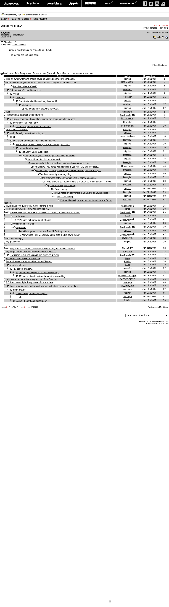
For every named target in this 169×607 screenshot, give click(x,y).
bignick (127, 79)
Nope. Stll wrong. (65, 196)
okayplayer (11, 3)
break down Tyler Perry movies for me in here (24, 73)
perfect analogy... (18, 265)
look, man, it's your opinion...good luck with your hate (50, 155)
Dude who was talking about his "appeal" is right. (29, 261)
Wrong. (16, 94)
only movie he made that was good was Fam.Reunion (31, 279)
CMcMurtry (127, 248)
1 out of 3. (20, 97)
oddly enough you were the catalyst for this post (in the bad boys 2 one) (43, 82)
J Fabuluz (127, 122)
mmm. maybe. (19, 290)
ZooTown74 (125, 115)
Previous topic (150, 28)
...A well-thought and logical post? (31, 293)
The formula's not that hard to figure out (24, 115)
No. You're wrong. (59, 189)
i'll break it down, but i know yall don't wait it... (27, 209)
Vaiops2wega (127, 206)
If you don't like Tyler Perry (25, 123)
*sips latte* (21, 227)
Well (8, 112)
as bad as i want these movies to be (23, 258)
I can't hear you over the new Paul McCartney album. (44, 231)
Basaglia (127, 129)
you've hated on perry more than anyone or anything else (81, 193)
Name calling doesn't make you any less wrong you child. (43, 144)
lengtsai (127, 241)
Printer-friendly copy (13, 15)
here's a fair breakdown (17, 129)
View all (51, 73)
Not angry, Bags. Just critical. (35, 152)
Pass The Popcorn (20, 19)
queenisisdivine (127, 136)
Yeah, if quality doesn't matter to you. (27, 133)
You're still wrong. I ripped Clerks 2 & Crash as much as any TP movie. (78, 182)
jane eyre (127, 282)
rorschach (127, 89)
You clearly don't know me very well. (42, 109)
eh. (20, 297)
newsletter (127, 3)
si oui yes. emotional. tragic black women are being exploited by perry (42, 119)
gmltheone (127, 112)
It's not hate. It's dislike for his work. (44, 159)
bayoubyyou (127, 238)
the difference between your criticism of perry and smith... (69, 178)
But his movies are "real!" (25, 86)
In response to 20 (19, 44)
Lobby (4, 19)
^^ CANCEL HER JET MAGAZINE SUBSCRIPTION (34, 255)
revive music (91, 3)
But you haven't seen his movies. (25, 90)
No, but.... (26, 105)
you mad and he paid (28, 148)
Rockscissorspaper (127, 275)
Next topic (163, 28)
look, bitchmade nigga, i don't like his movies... (34, 141)
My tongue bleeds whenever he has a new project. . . (31, 251)
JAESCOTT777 (127, 279)
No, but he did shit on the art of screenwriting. (37, 272)
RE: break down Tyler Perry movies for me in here (29, 206)
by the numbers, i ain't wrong (61, 185)
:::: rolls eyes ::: (20, 216)
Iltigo (127, 258)
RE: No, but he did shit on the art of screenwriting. (42, 276)
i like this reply (16, 238)
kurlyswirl (127, 251)
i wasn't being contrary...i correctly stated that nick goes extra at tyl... (68, 170)
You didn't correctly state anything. (55, 174)
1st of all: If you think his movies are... (33, 126)
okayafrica (32, 3)
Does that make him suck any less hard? (38, 101)
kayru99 (5, 32)
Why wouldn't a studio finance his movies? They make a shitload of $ (42, 248)
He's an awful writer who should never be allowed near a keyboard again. (40, 79)
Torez (127, 209)
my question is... (14, 241)
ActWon (127, 261)
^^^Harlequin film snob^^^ (25, 224)
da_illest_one (127, 285)
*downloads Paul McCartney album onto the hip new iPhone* (51, 235)
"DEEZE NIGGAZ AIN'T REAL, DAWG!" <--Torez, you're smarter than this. (45, 212)
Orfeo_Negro (127, 166)
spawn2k (127, 268)
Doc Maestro (63, 73)
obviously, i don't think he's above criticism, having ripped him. (59, 163)
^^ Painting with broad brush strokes (34, 220)
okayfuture (54, 3)
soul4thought (127, 126)
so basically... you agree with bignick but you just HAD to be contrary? (66, 167)
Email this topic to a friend (36, 15)
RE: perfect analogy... (23, 269)
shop (107, 3)
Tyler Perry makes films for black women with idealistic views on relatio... (44, 286)
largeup (73, 3)
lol (14, 137)
